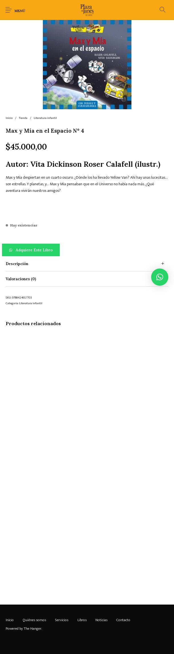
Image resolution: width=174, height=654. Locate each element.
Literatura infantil (45, 118)
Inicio (9, 118)
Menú (20, 11)
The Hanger (32, 628)
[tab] (87, 263)
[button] (87, 250)
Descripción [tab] (17, 263)
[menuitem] (9, 620)
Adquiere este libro (34, 250)
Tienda (23, 118)
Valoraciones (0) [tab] (21, 279)
